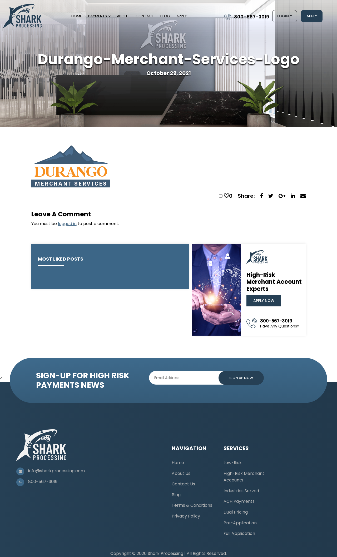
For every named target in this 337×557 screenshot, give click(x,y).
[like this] (226, 196)
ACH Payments (239, 501)
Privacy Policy (186, 516)
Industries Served (241, 491)
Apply (181, 16)
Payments (97, 16)
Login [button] (283, 16)
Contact (145, 16)
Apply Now (263, 300)
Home (76, 16)
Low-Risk (233, 463)
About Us (181, 473)
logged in (67, 224)
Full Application (239, 533)
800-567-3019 (251, 16)
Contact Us (183, 484)
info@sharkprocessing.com (56, 471)
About (123, 16)
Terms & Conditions (192, 505)
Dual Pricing (236, 512)
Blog (165, 16)
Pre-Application (240, 523)
